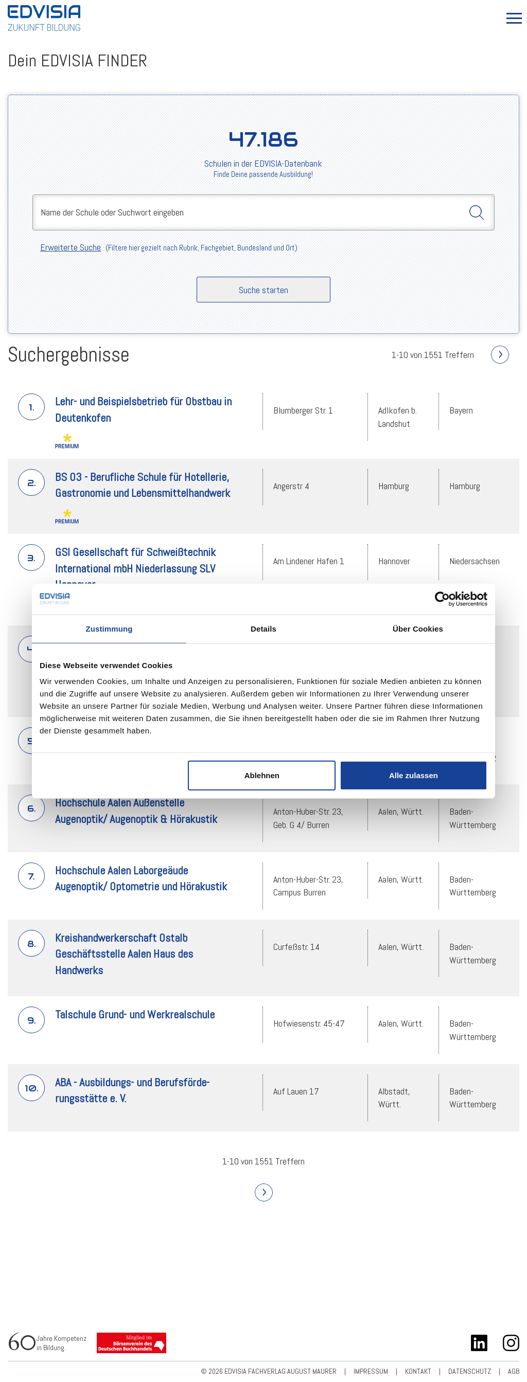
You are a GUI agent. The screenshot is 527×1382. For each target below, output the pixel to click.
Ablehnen (261, 775)
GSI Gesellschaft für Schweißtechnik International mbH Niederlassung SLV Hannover (135, 568)
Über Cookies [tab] (418, 628)
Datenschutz (469, 1371)
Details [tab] (263, 628)
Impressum (371, 1371)
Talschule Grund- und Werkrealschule (135, 1014)
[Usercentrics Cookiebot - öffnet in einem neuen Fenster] (442, 598)
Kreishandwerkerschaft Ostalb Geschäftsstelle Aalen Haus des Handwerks (124, 953)
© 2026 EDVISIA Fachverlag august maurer (269, 1371)
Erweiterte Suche (70, 247)
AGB (513, 1371)
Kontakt (418, 1371)
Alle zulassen (413, 775)
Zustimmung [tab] (109, 628)
